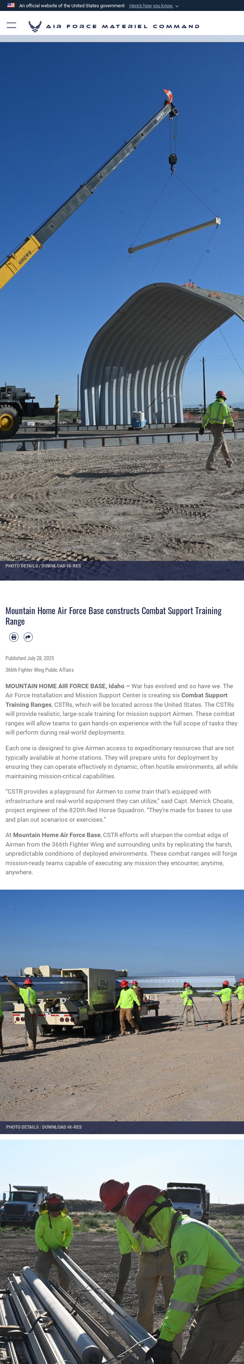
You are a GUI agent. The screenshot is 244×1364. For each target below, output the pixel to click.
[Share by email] (28, 637)
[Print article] (14, 637)
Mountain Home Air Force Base (57, 835)
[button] (154, 5)
